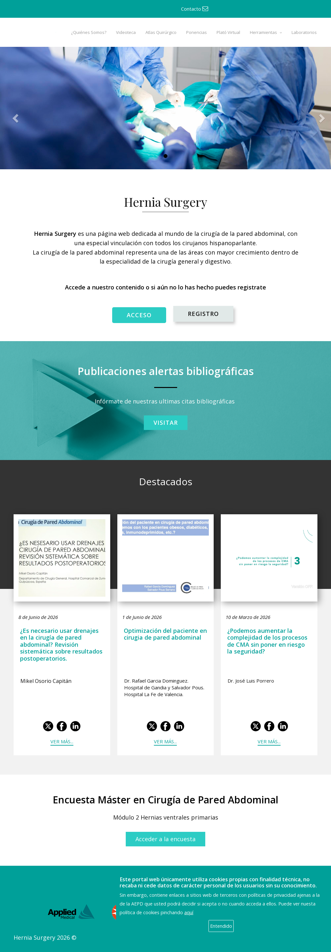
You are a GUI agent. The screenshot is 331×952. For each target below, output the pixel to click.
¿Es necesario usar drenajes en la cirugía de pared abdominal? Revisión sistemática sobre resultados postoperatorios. (61, 644)
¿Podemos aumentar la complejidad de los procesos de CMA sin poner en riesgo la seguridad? (267, 641)
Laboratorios (304, 32)
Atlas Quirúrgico (160, 32)
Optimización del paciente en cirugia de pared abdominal (165, 634)
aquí (188, 912)
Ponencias (196, 32)
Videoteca (126, 32)
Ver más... (61, 741)
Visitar (166, 422)
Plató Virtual (228, 32)
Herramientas (263, 32)
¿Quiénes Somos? (88, 32)
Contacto (194, 8)
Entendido (221, 926)
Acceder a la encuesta (165, 839)
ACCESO (139, 315)
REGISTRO (203, 314)
